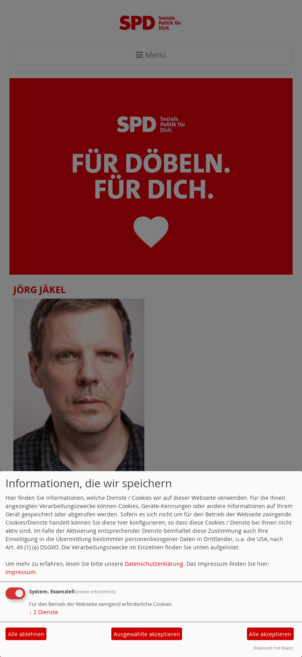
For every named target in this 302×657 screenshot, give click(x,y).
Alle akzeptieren (270, 634)
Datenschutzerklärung (154, 563)
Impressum (20, 572)
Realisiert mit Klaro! (273, 648)
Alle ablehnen (26, 634)
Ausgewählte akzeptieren (147, 634)
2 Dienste (43, 612)
